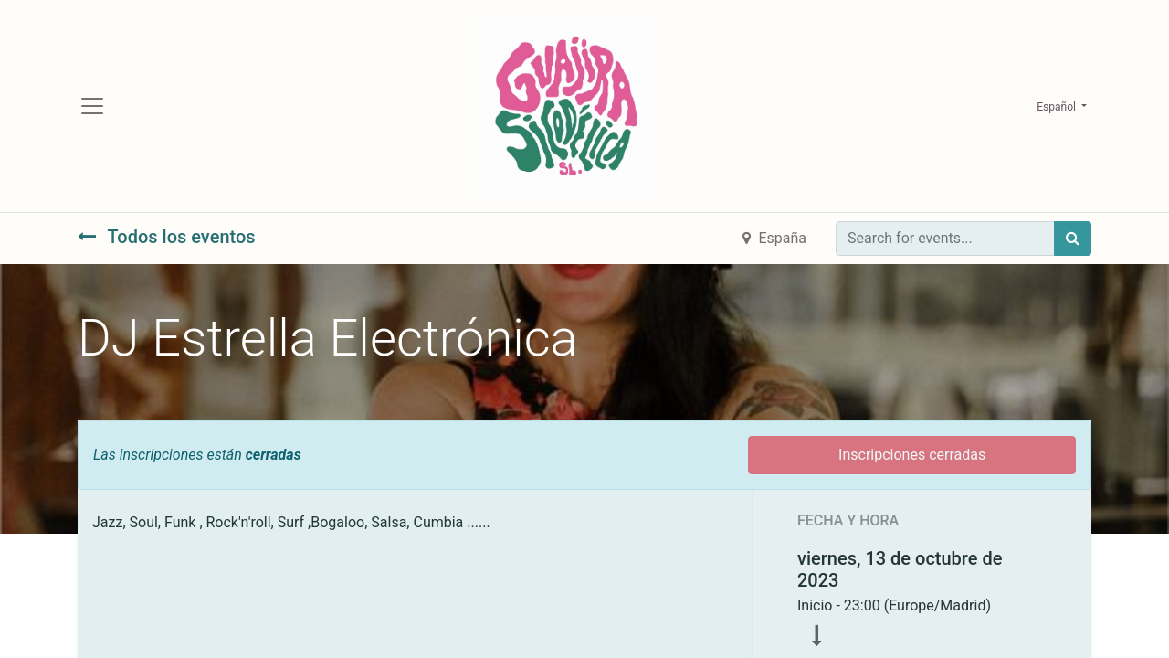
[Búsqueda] (1072, 238)
